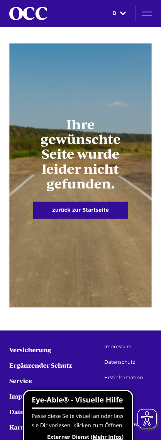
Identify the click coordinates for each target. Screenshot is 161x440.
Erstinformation (123, 378)
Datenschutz (120, 362)
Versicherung (30, 349)
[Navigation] (147, 13)
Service (20, 380)
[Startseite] (28, 13)
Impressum (118, 347)
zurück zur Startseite (80, 210)
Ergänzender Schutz (40, 365)
